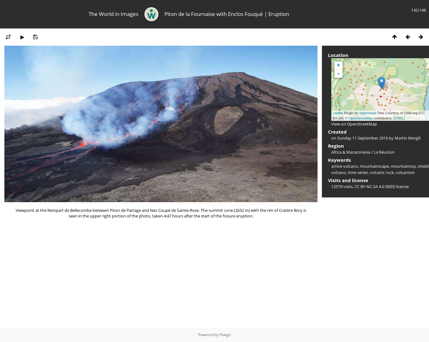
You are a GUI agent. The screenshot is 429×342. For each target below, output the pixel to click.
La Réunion (384, 152)
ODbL (399, 118)
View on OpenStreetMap (354, 124)
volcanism (405, 172)
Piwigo (225, 334)
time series (358, 172)
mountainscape (374, 166)
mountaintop (403, 166)
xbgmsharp (367, 113)
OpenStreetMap (360, 118)
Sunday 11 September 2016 (362, 138)
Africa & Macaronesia (350, 152)
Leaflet (338, 113)
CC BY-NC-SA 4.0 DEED (374, 186)
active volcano (344, 166)
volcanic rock (382, 172)
